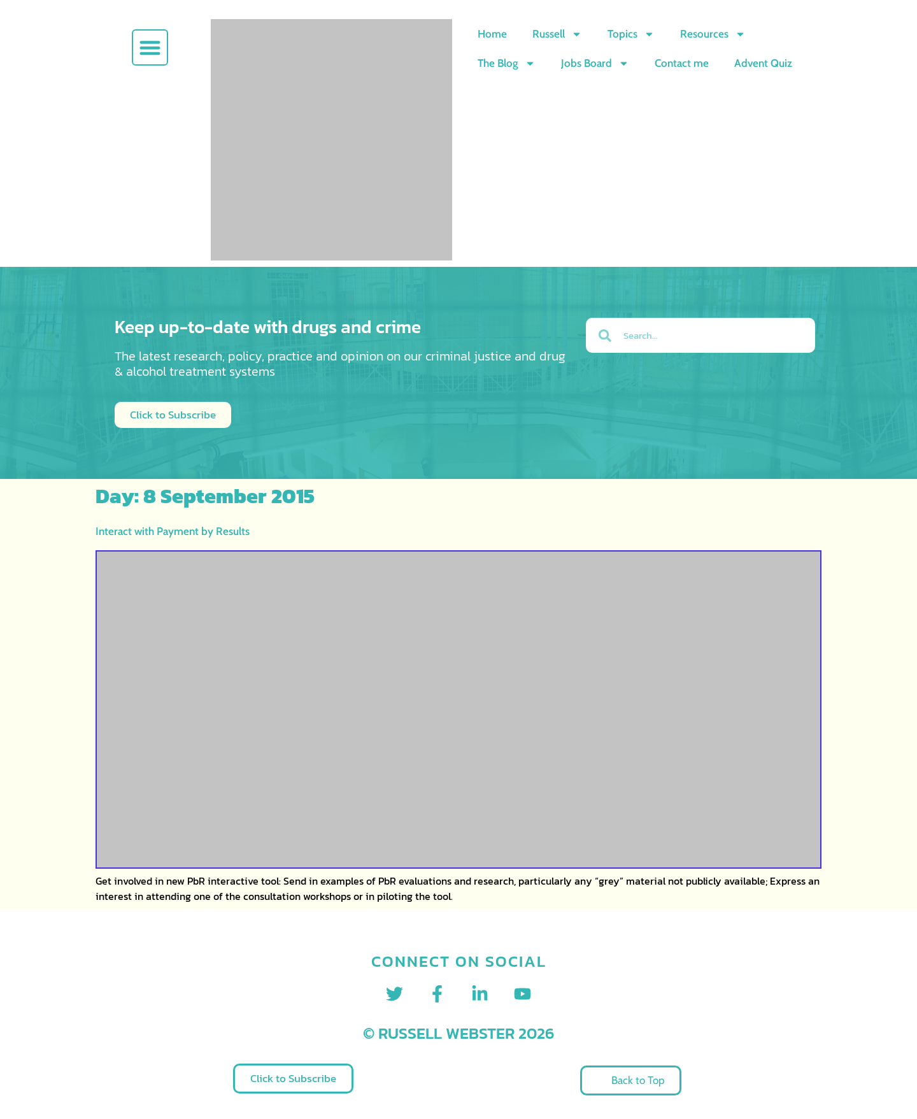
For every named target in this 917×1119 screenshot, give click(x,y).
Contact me (682, 63)
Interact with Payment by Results (173, 531)
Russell (557, 34)
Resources (713, 34)
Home (492, 33)
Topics (631, 34)
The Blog (507, 63)
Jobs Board (595, 63)
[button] (150, 47)
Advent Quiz (763, 63)
